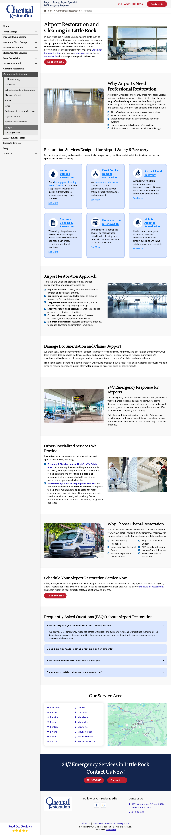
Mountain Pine (85, 736)
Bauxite (54, 717)
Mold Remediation (12, 55)
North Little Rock (86, 741)
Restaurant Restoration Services (20, 108)
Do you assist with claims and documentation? (75, 672)
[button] (36, 29)
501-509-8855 (133, 4)
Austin (53, 712)
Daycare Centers (12, 114)
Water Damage (10, 29)
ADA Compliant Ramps (14, 135)
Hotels (8, 98)
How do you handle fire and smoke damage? (73, 660)
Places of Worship (13, 93)
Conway (48, 52)
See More (53, 202)
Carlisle (54, 741)
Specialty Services (12, 140)
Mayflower (83, 726)
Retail (7, 103)
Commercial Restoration (69, 10)
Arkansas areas (81, 52)
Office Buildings (13, 77)
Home (48, 10)
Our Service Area (105, 696)
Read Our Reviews (20, 828)
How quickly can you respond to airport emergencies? (79, 625)
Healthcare (10, 82)
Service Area (97, 823)
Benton (57, 52)
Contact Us (157, 4)
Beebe (53, 722)
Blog (5, 146)
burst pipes (60, 182)
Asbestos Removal (12, 61)
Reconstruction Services (15, 50)
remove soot (101, 182)
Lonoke (81, 707)
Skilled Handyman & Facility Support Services (71, 483)
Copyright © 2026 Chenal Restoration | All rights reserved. (106, 826)
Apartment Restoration (16, 119)
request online (51, 56)
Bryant (53, 731)
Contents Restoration (13, 66)
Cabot (53, 736)
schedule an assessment (151, 586)
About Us (86, 823)
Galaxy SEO (111, 829)
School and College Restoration (20, 87)
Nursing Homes (12, 130)
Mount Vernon (85, 731)
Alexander (55, 707)
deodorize (113, 182)
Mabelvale (83, 717)
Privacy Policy (123, 823)
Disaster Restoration (13, 45)
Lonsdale (82, 712)
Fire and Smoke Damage (14, 34)
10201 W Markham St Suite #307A (146, 806)
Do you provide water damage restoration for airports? (80, 648)
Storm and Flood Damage (15, 40)
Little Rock (97, 49)
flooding (60, 185)
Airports (9, 125)
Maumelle (83, 722)
